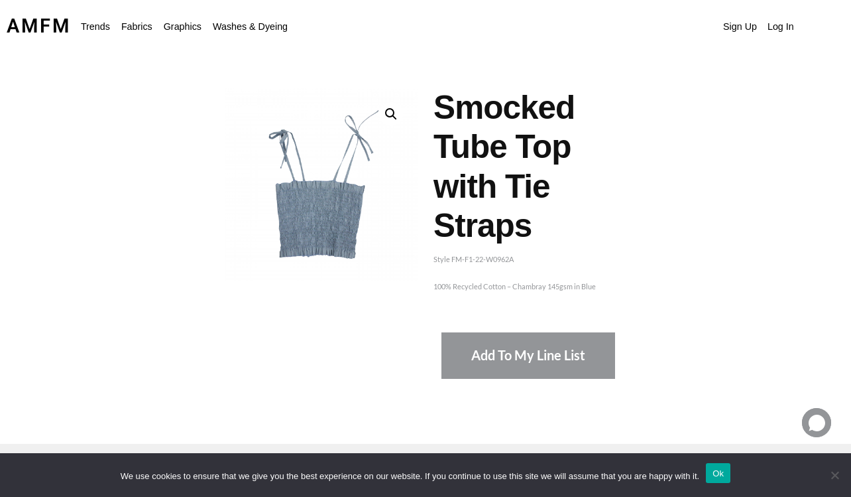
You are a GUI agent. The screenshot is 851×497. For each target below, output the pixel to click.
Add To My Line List (528, 355)
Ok (718, 473)
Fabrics (136, 26)
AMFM (39, 26)
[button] (99, 26)
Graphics (182, 26)
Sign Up (740, 26)
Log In (780, 26)
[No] (834, 475)
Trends (95, 26)
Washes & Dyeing (250, 26)
